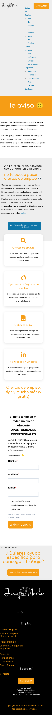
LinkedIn (24, 213)
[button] (22, 4)
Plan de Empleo (8, 629)
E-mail (11, 488)
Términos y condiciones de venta (26, 694)
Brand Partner (7, 665)
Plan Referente (8, 642)
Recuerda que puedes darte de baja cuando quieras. (21, 515)
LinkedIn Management (11, 645)
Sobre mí (26, 668)
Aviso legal (26, 688)
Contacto (4, 674)
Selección (5, 654)
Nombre (12, 461)
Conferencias (7, 661)
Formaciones (7, 658)
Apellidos (13, 474)
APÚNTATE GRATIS (20, 525)
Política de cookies (26, 692)
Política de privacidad (26, 690)
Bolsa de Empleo (9, 633)
